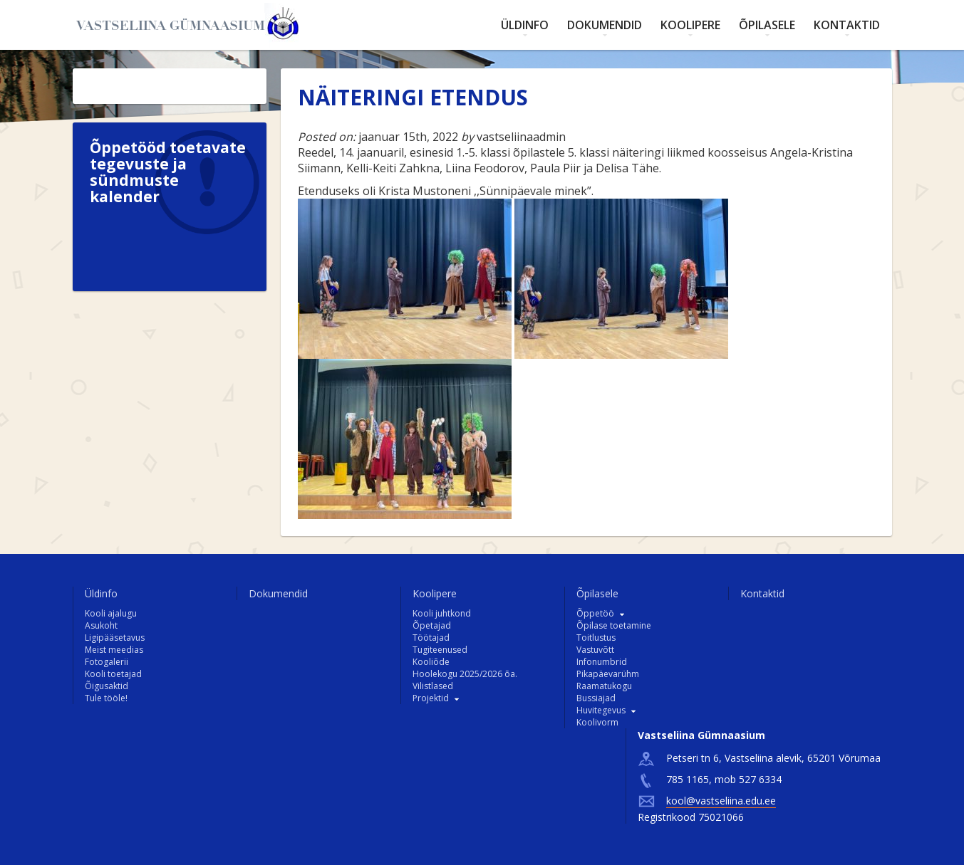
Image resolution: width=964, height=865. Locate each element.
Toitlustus (596, 637)
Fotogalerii (106, 662)
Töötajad (431, 637)
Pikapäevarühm (607, 674)
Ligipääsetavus (115, 637)
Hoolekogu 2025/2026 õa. (465, 674)
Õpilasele (767, 25)
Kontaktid (847, 25)
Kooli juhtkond (442, 613)
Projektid (431, 698)
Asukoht (101, 625)
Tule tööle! (106, 698)
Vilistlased (433, 686)
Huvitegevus (601, 710)
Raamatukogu (604, 686)
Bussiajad (596, 698)
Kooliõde (431, 662)
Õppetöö (595, 613)
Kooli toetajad (113, 674)
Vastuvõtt (595, 650)
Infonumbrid (601, 662)
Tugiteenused (440, 650)
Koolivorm (597, 722)
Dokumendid (604, 25)
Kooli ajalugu (111, 613)
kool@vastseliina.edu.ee (721, 800)
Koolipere (690, 25)
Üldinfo (525, 25)
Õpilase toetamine (613, 625)
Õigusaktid (106, 686)
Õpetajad (432, 625)
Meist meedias (114, 650)
